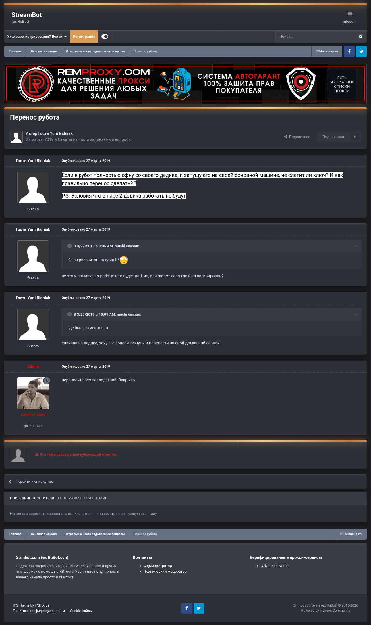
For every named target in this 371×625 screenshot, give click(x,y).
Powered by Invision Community (325, 611)
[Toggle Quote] (70, 246)
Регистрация (84, 36)
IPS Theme (21, 605)
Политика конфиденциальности (39, 611)
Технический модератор (165, 571)
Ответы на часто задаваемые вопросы (95, 139)
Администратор (158, 566)
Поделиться (297, 137)
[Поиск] (302, 36)
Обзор (348, 22)
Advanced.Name (275, 566)
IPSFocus (42, 605)
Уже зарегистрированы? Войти (37, 36)
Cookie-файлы (81, 611)
